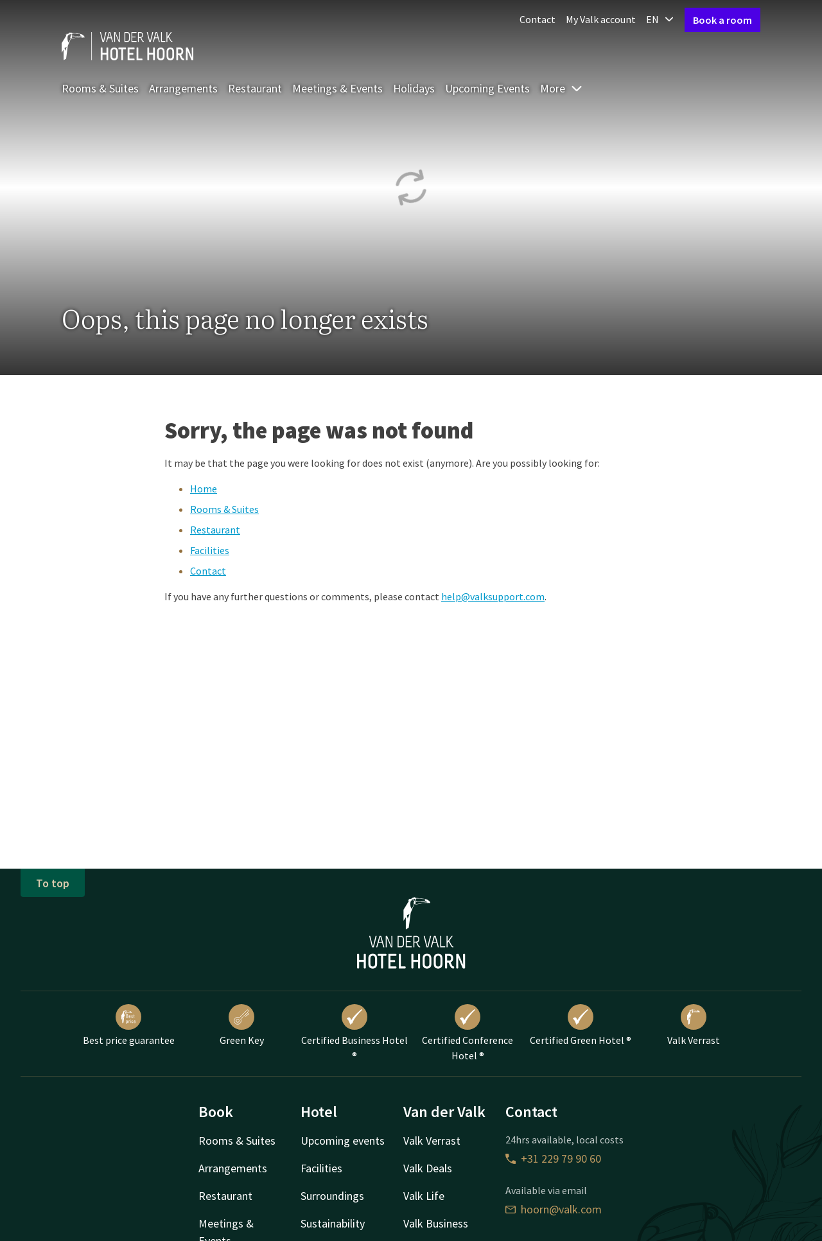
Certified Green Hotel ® (580, 1025)
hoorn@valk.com (553, 1209)
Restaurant (255, 88)
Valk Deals (427, 1168)
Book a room (722, 19)
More (561, 88)
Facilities (209, 550)
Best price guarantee (129, 1025)
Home (203, 488)
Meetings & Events (337, 88)
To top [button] (52, 883)
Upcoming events (343, 1140)
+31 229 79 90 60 (553, 1158)
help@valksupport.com (493, 596)
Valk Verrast (693, 1025)
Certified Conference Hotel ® (467, 1033)
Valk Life (423, 1195)
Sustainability (333, 1223)
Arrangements (183, 88)
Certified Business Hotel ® (354, 1033)
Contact (537, 19)
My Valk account (601, 19)
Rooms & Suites (100, 88)
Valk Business (435, 1223)
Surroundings (332, 1195)
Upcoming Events (487, 88)
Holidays (414, 88)
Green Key (242, 1025)
